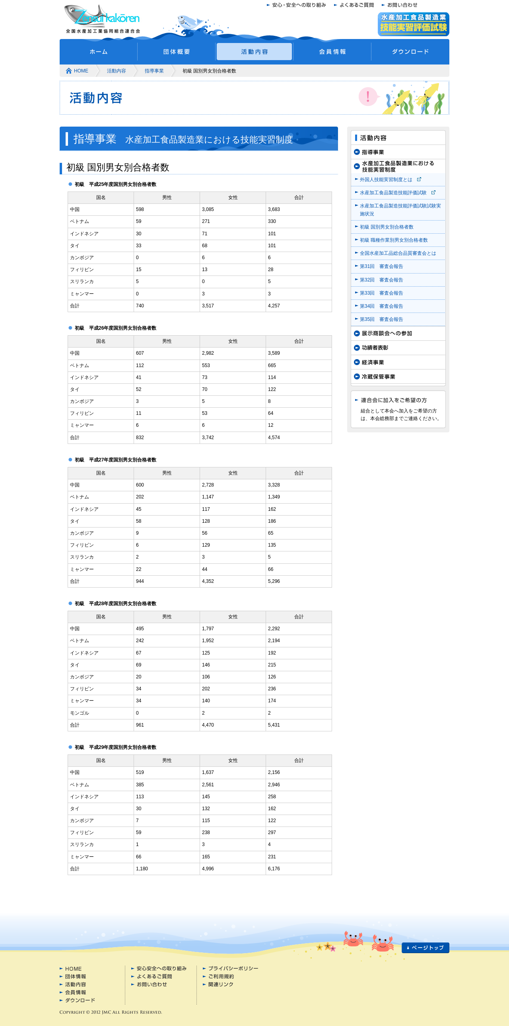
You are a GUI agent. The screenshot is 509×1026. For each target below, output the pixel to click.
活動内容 (116, 71)
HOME (81, 71)
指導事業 (154, 71)
